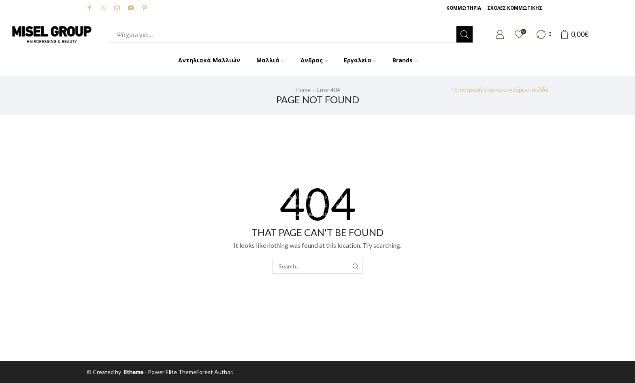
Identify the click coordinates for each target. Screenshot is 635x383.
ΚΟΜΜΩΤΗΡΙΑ (463, 8)
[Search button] (464, 34)
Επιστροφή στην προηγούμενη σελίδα (501, 89)
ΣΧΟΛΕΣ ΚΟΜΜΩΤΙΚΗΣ (514, 8)
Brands (405, 60)
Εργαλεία (360, 60)
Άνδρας (314, 60)
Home (303, 89)
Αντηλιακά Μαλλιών (209, 60)
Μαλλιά (270, 60)
